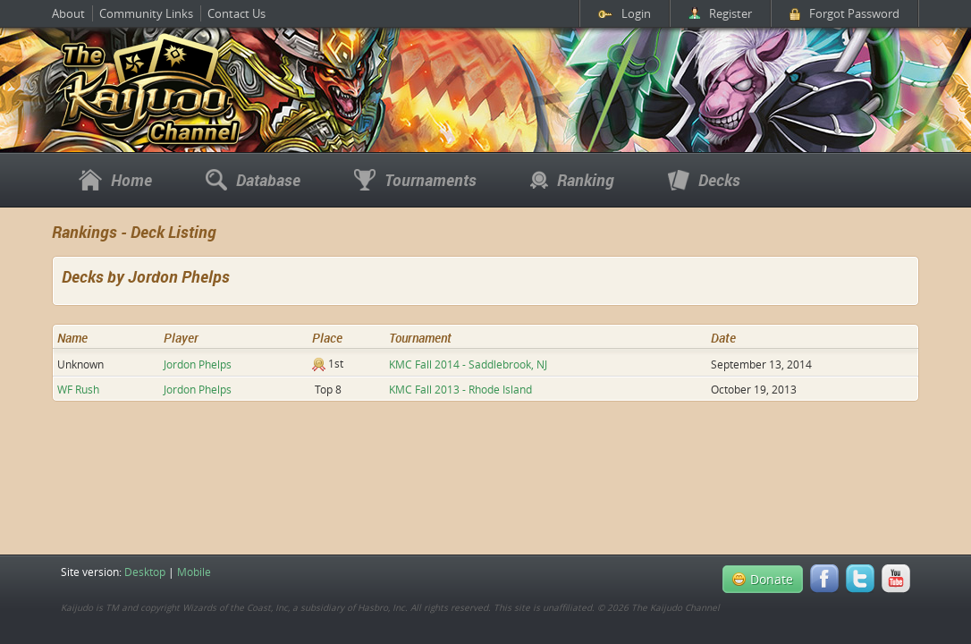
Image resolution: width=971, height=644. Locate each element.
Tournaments (415, 180)
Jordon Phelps (198, 364)
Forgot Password (844, 13)
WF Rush (78, 389)
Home (115, 180)
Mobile (194, 571)
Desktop (144, 571)
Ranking (572, 180)
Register (720, 13)
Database (253, 180)
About (68, 13)
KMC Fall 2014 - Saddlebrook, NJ (468, 364)
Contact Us (236, 13)
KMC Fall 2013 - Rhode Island (460, 389)
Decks (704, 180)
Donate (762, 579)
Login (624, 13)
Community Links (146, 13)
